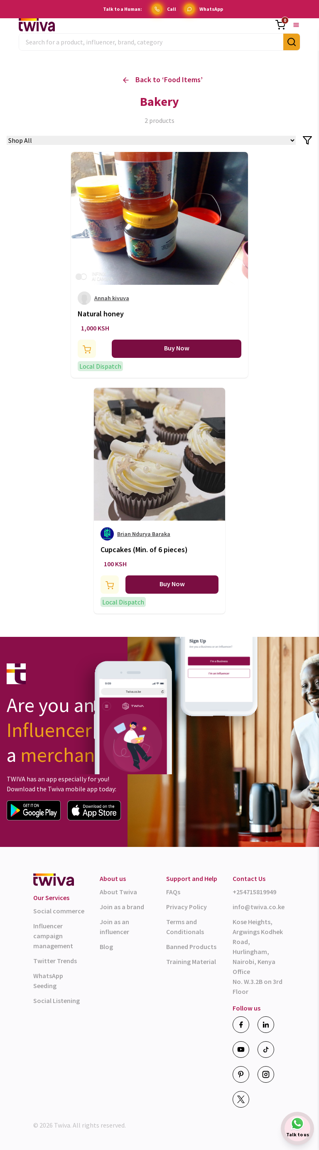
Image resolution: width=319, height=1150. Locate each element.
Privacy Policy (186, 907)
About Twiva (118, 892)
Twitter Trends (55, 961)
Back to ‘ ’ (163, 80)
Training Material (191, 961)
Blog (106, 946)
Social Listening (56, 1000)
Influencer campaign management (53, 936)
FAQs (173, 892)
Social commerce (58, 911)
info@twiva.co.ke (259, 907)
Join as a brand (122, 907)
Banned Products (191, 946)
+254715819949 (254, 892)
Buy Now (176, 348)
